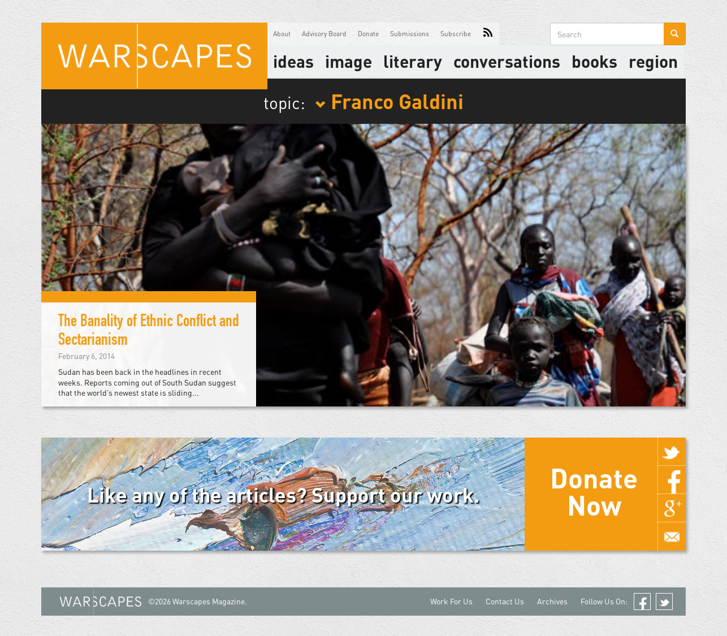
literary (412, 61)
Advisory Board (324, 33)
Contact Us (505, 601)
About (282, 33)
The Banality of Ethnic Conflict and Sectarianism (148, 332)
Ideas (293, 61)
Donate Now (594, 491)
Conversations (506, 61)
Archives (552, 601)
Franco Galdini (389, 100)
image (348, 61)
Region (653, 61)
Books (594, 61)
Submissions (409, 33)
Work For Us (451, 601)
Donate (368, 33)
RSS (488, 34)
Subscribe (455, 33)
